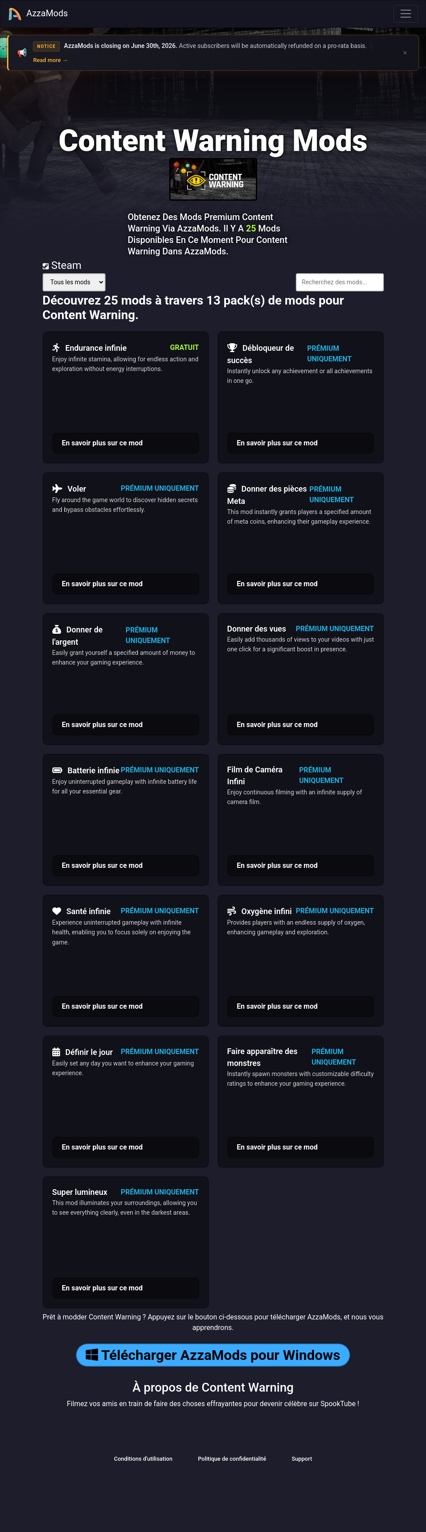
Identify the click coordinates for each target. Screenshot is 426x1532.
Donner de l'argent (77, 635)
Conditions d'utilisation (143, 1458)
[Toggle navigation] (405, 13)
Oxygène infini (259, 911)
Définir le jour (82, 1051)
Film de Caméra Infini (255, 775)
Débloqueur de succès (260, 353)
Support (301, 1458)
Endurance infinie (89, 347)
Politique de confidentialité (232, 1458)
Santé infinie (81, 911)
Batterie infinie (86, 770)
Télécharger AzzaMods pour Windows (213, 1355)
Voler (69, 488)
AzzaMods (38, 14)
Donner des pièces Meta (267, 494)
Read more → (50, 60)
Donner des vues (256, 628)
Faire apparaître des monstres (262, 1057)
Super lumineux (80, 1192)
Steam (62, 265)
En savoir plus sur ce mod (102, 443)
